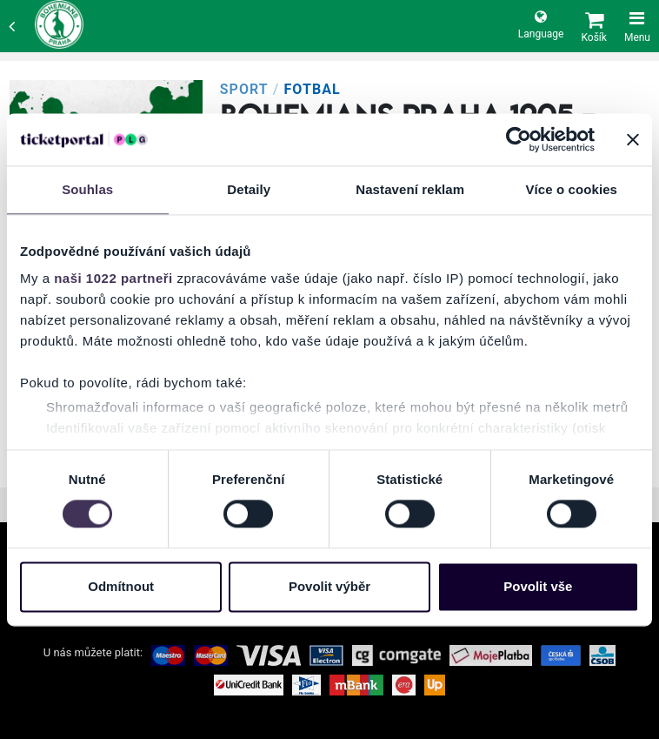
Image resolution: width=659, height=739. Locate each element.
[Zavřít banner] (633, 139)
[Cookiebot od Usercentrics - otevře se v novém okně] (519, 139)
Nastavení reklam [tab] (410, 189)
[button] (593, 26)
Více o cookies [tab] (571, 189)
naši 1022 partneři (113, 278)
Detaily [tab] (248, 189)
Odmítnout (121, 586)
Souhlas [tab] (87, 189)
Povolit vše (537, 586)
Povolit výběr (329, 586)
